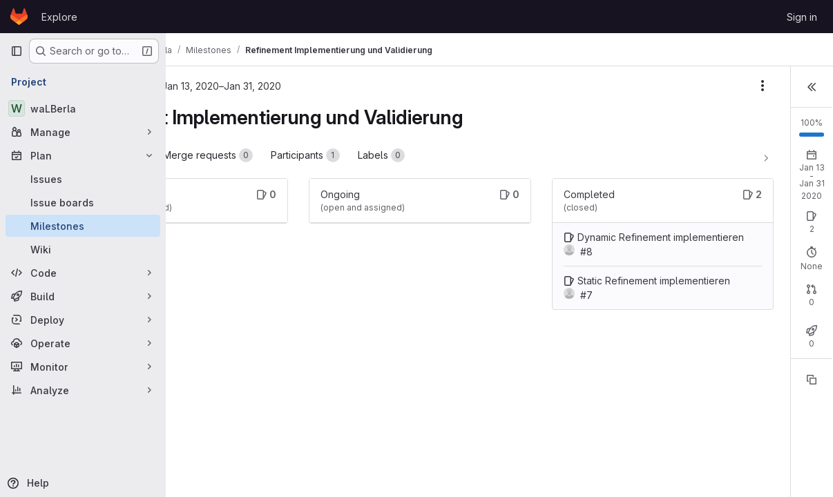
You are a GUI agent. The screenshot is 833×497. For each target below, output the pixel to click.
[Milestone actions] (605, 86)
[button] (811, 85)
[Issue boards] (83, 202)
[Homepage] (19, 17)
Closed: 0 (718, 319)
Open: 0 (666, 227)
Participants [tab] (421, 155)
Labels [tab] (497, 155)
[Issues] (83, 179)
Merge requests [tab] (324, 155)
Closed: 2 (717, 227)
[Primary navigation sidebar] (17, 51)
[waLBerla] (83, 108)
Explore (59, 17)
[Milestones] (83, 226)
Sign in (802, 17)
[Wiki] (83, 249)
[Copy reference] (811, 401)
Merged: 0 (776, 319)
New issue (796, 214)
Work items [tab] (226, 155)
